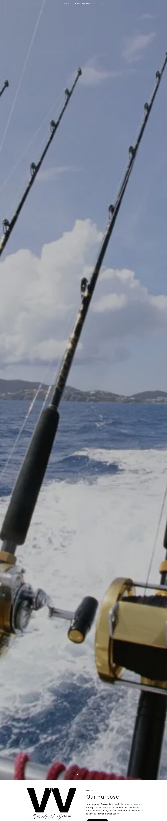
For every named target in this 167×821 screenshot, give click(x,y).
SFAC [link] (103, 4)
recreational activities (105, 807)
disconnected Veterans (131, 804)
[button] (77, 774)
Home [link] (66, 4)
